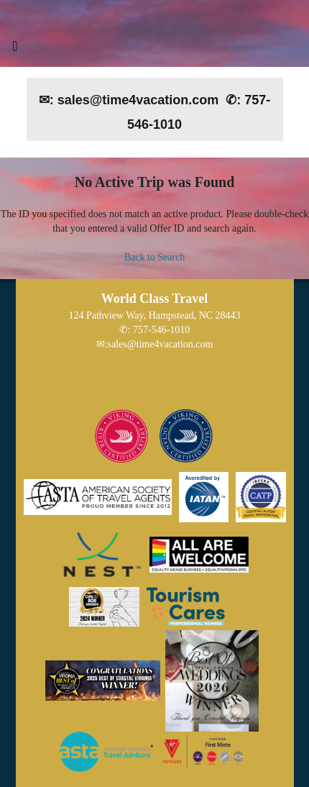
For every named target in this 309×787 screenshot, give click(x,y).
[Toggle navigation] (15, 49)
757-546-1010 (161, 329)
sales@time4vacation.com (160, 344)
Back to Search (154, 257)
